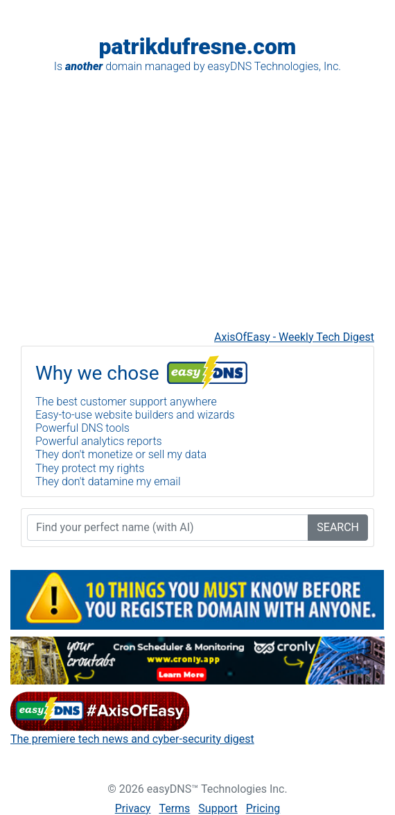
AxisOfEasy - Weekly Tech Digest (294, 337)
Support (217, 808)
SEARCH (338, 527)
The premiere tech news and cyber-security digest (132, 739)
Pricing (263, 808)
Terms (174, 808)
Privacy (133, 808)
